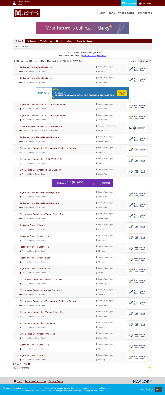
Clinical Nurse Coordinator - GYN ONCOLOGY (40, 159)
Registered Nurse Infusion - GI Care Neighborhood (42, 105)
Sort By (134, 61)
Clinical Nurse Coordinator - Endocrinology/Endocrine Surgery (47, 148)
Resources (145, 13)
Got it (158, 389)
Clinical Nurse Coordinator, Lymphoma (37, 323)
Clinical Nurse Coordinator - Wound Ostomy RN (41, 214)
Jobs (112, 13)
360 (25, 364)
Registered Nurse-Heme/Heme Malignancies (39, 137)
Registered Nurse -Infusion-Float (34, 247)
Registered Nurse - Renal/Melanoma (36, 67)
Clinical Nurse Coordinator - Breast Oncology (40, 170)
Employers (145, 3)
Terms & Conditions (35, 381)
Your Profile (126, 13)
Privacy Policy (55, 381)
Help (18, 381)
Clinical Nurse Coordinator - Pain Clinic (37, 334)
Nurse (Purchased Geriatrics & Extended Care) (40, 126)
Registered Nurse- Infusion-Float (34, 236)
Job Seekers (129, 3)
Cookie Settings (146, 389)
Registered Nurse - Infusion (32, 225)
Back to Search (22, 46)
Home (102, 13)
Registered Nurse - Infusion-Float (34, 258)
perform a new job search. (94, 56)
